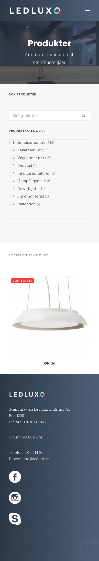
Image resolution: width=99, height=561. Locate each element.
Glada (49, 363)
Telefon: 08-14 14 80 (26, 452)
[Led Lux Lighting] (35, 10)
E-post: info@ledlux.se (29, 458)
